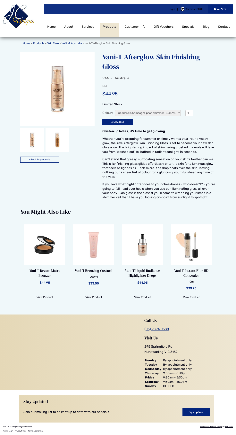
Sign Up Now (196, 412)
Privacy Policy (20, 431)
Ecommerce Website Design (211, 426)
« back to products (39, 159)
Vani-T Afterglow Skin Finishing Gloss (107, 43)
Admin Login (8, 431)
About (68, 25)
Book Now (220, 8)
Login (172, 8)
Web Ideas (229, 426)
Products (109, 25)
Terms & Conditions (36, 431)
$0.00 (199, 8)
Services (88, 25)
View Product (45, 297)
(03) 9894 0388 (156, 329)
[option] (57, 89)
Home (51, 25)
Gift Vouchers (163, 25)
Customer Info (135, 25)
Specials (188, 25)
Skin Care (53, 43)
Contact (224, 25)
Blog (206, 25)
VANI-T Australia (72, 43)
